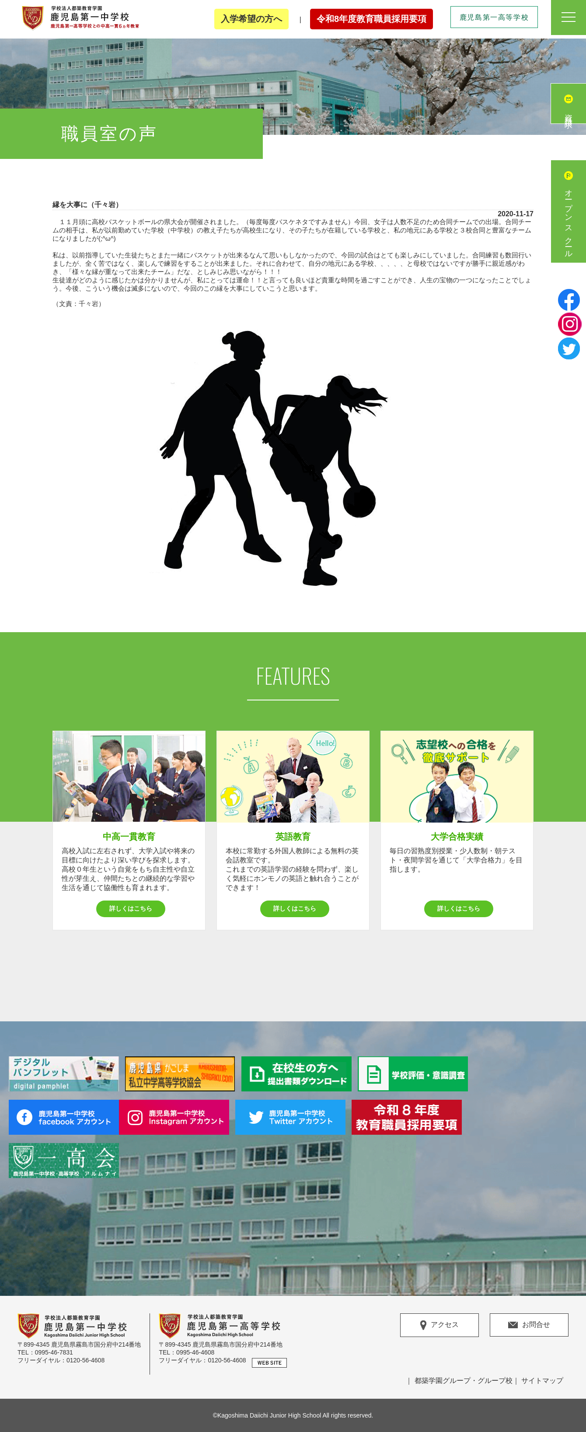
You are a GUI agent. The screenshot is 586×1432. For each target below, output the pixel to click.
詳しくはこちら (130, 908)
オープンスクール (568, 220)
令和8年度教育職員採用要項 (371, 19)
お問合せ (529, 1324)
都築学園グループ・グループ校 (464, 1380)
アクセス (439, 1325)
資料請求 (568, 112)
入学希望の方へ (251, 19)
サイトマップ (542, 1380)
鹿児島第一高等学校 (494, 17)
